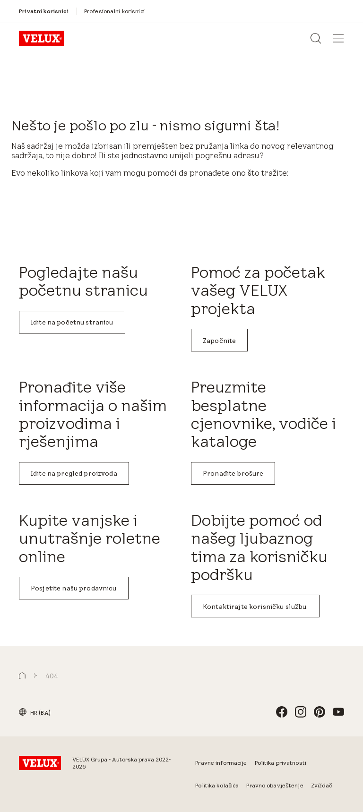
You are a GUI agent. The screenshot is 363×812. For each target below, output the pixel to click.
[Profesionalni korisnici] (114, 11)
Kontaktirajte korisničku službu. (255, 606)
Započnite (219, 340)
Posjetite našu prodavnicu (74, 588)
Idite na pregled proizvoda (74, 473)
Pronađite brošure (233, 473)
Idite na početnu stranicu (72, 322)
